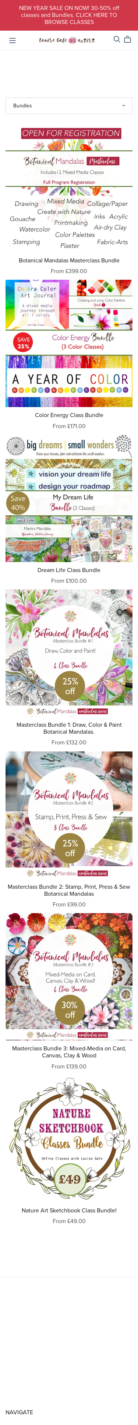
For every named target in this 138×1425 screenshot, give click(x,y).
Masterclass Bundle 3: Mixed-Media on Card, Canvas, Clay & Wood (69, 1052)
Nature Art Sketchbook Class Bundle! (69, 1210)
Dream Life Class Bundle (69, 570)
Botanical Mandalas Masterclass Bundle (69, 260)
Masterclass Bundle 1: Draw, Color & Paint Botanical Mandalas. (69, 728)
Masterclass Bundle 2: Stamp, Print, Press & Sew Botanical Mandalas (69, 890)
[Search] (117, 39)
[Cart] (130, 39)
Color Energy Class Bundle (69, 415)
